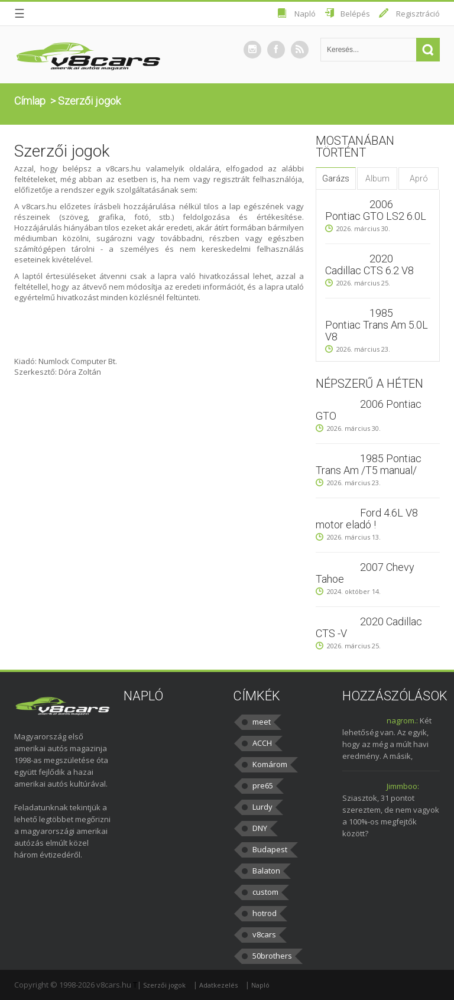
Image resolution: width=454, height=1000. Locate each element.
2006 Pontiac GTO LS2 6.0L (375, 210)
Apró (419, 178)
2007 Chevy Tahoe (365, 573)
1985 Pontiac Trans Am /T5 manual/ (368, 464)
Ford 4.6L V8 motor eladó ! (367, 519)
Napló (305, 13)
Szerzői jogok (164, 984)
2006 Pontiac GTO (368, 410)
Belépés (355, 13)
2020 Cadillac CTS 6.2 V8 (369, 264)
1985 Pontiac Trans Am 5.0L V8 (376, 325)
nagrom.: (402, 720)
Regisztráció (418, 13)
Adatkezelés (218, 984)
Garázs (335, 178)
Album (377, 178)
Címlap (30, 101)
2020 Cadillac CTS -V (369, 627)
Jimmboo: (403, 786)
